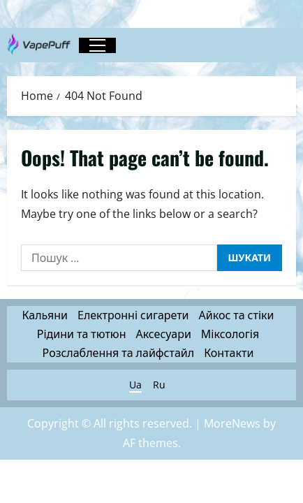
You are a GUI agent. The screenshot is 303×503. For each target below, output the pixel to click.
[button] (97, 45)
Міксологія (230, 334)
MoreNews (232, 423)
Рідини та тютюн (81, 334)
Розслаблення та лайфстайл (119, 352)
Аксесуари (163, 334)
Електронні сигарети (133, 315)
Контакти (228, 352)
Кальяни (45, 315)
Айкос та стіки (236, 315)
